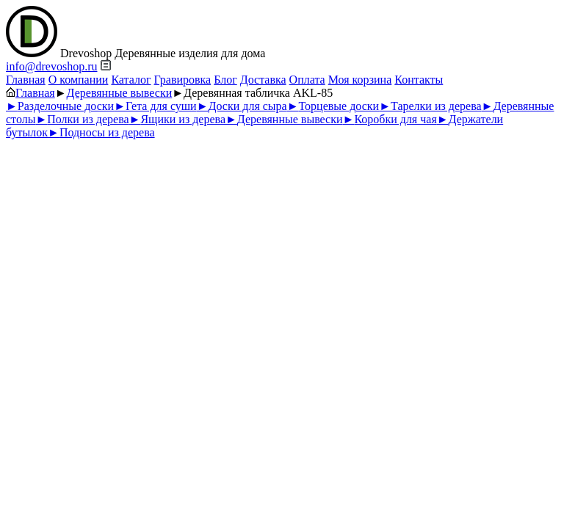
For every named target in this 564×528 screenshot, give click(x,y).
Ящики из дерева (177, 119)
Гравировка (183, 79)
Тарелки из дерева (430, 106)
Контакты (418, 79)
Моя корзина (360, 79)
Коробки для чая (390, 119)
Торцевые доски (333, 106)
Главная (26, 79)
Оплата (307, 79)
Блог (225, 79)
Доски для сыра (242, 106)
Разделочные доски (60, 106)
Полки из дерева (82, 119)
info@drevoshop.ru (52, 66)
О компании (78, 79)
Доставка (263, 79)
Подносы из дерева (101, 132)
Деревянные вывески (120, 93)
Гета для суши (155, 106)
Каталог (131, 79)
